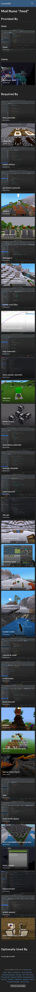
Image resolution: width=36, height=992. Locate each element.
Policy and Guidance (8, 975)
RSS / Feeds (29, 975)
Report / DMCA (16, 977)
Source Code (25, 982)
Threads (10, 979)
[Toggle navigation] (32, 3)
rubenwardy (27, 969)
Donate (18, 975)
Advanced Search (28, 977)
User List (4, 979)
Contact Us (16, 972)
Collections (18, 979)
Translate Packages (13, 982)
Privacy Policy (5, 977)
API (23, 975)
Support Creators (28, 979)
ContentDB (6, 3)
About (10, 972)
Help (5, 972)
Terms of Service (26, 972)
